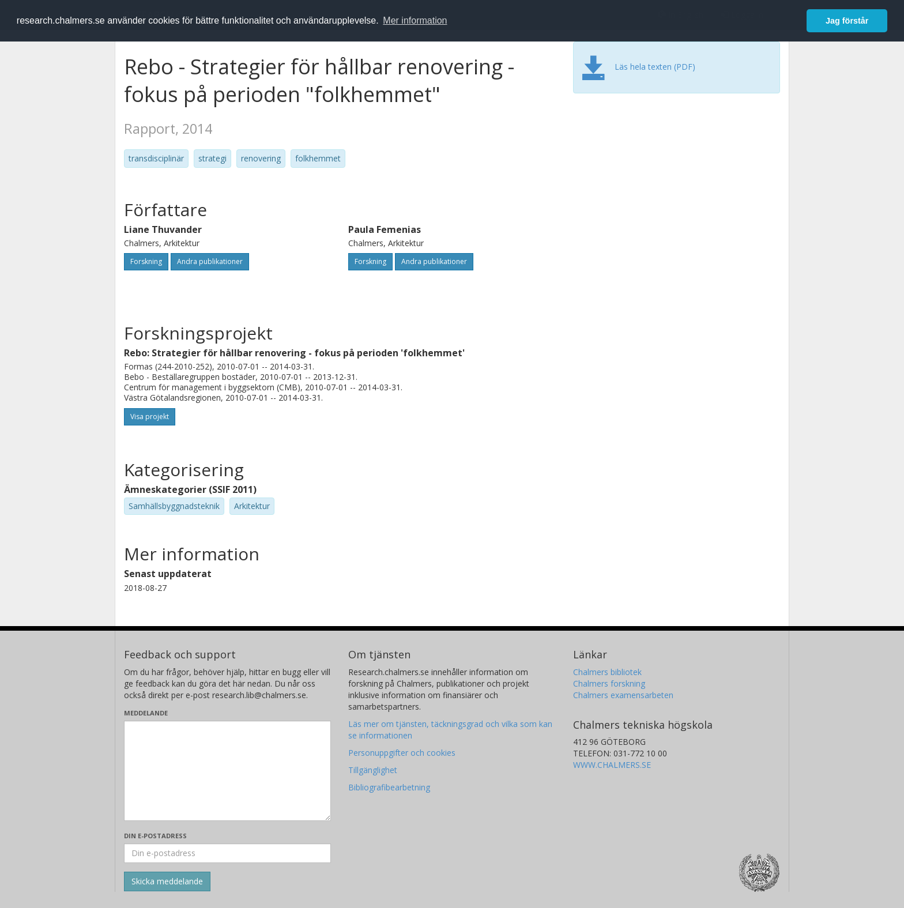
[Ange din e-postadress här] (227, 853)
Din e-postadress (155, 835)
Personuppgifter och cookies (401, 752)
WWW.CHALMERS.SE (612, 764)
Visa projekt (149, 416)
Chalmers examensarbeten (623, 695)
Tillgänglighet (372, 769)
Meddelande (146, 713)
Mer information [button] (415, 20)
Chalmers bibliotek (607, 671)
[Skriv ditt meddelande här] (227, 771)
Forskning (146, 261)
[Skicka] (167, 881)
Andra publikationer (210, 261)
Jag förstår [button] (847, 20)
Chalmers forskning (609, 683)
